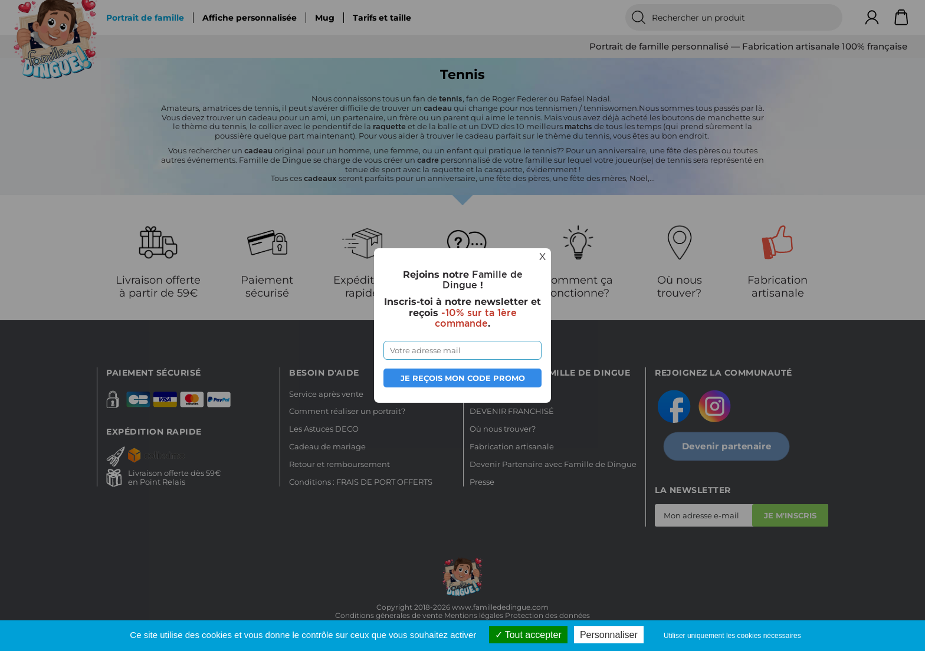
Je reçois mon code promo (463, 378)
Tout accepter (528, 635)
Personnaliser (609, 635)
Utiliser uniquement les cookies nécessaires (732, 636)
